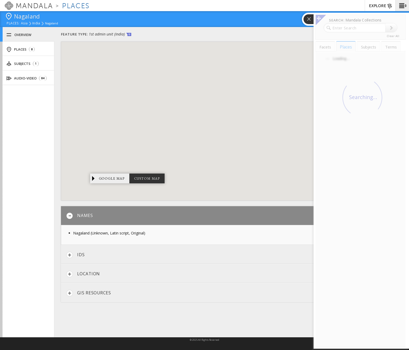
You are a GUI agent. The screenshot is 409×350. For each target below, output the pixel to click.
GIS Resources (88, 293)
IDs (75, 255)
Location (83, 274)
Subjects (22, 63)
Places (20, 49)
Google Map (112, 178)
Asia (24, 23)
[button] (402, 5)
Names (79, 215)
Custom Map (147, 178)
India (36, 23)
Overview (18, 34)
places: (13, 23)
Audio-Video (27, 78)
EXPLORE (381, 6)
